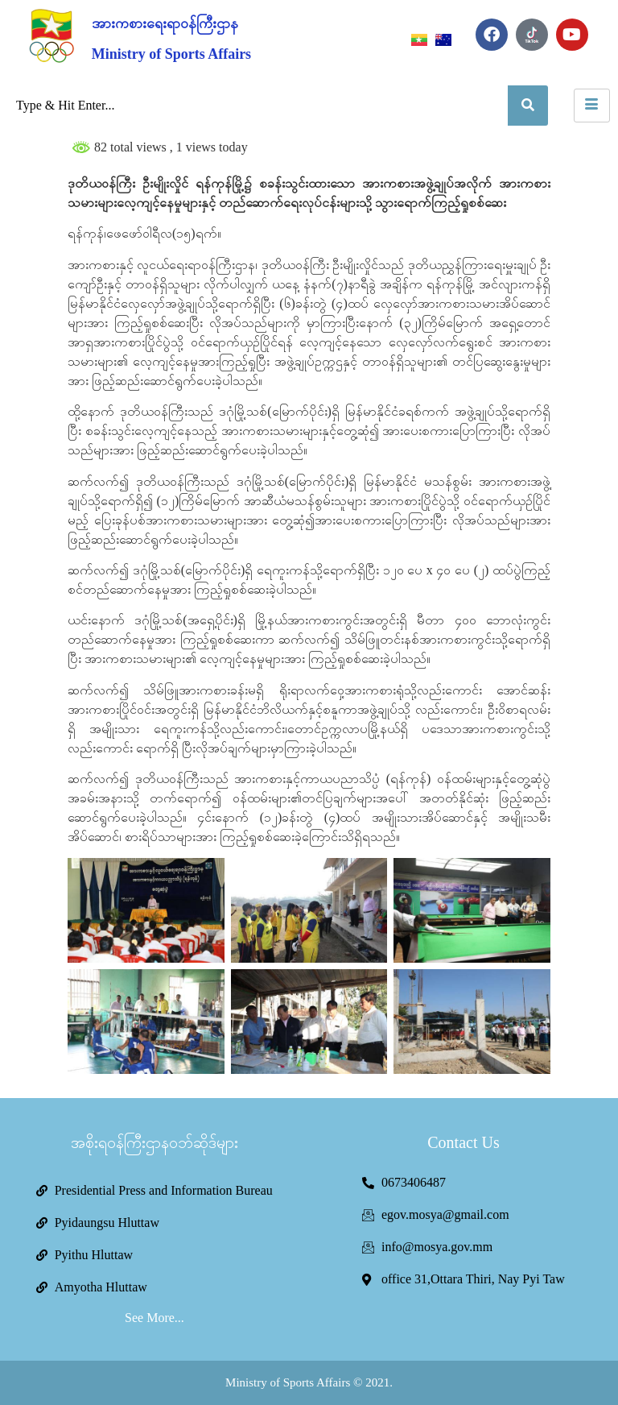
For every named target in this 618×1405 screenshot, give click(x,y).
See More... (154, 1317)
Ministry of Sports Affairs (171, 54)
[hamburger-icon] (592, 105)
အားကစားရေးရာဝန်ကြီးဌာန (165, 23)
